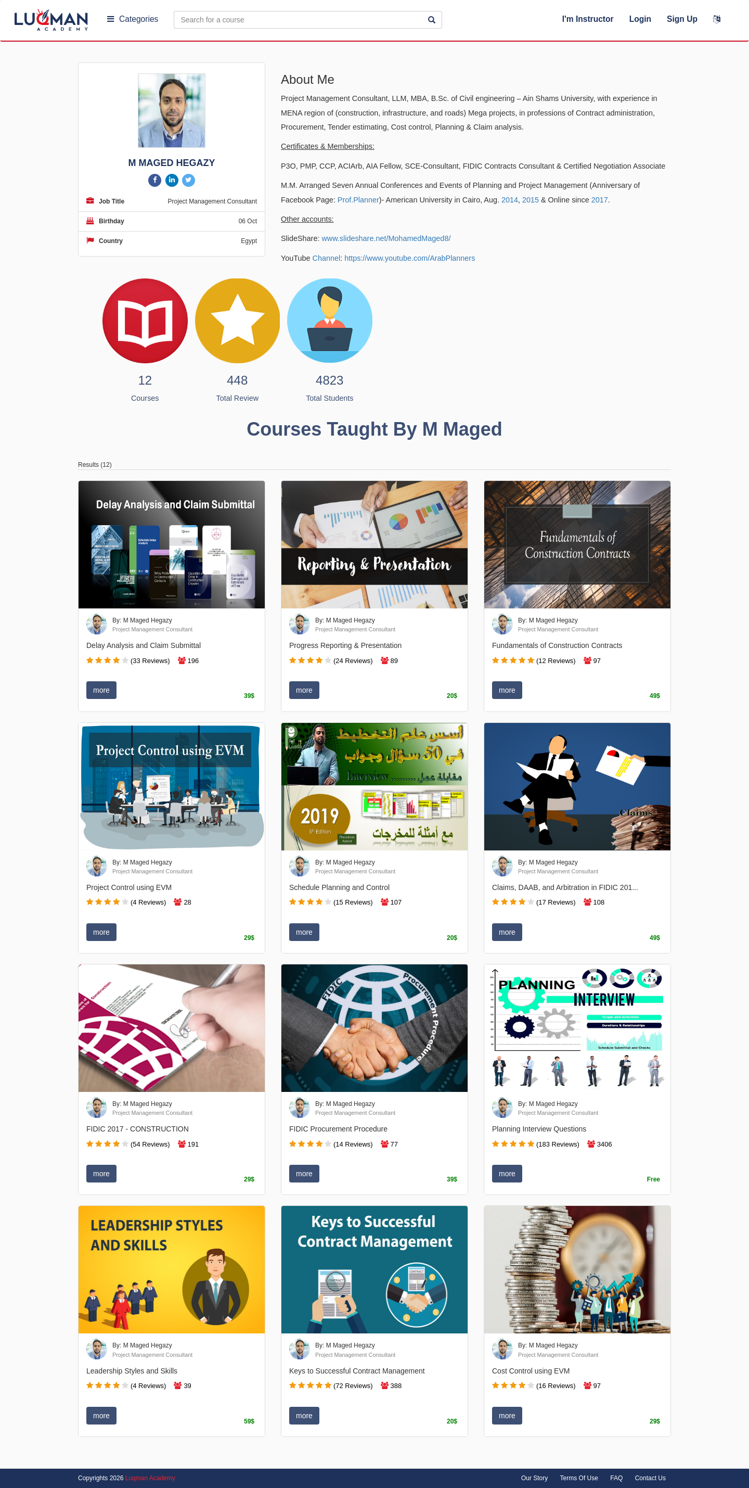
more (101, 690)
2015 (530, 200)
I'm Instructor (588, 19)
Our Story (534, 1478)
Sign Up (682, 19)
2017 (599, 200)
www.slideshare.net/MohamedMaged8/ (385, 238)
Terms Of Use (579, 1478)
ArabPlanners (452, 258)
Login (640, 19)
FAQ (616, 1478)
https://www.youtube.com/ (387, 258)
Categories (132, 19)
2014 (509, 200)
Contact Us (650, 1478)
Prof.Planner (358, 200)
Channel (327, 258)
